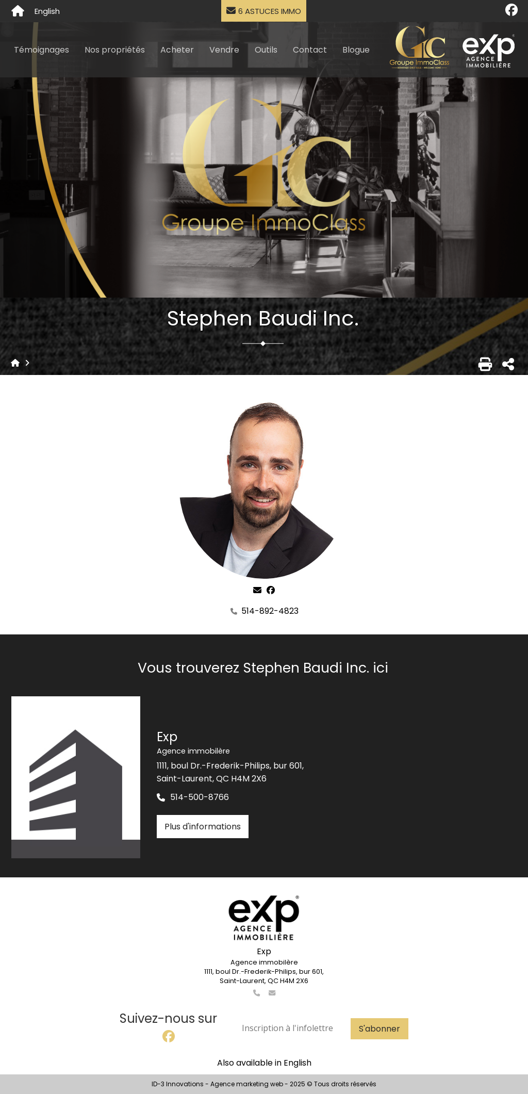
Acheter (177, 50)
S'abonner (379, 1029)
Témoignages (41, 50)
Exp (264, 951)
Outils (266, 50)
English (47, 11)
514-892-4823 (270, 611)
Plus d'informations (202, 826)
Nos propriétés (115, 50)
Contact (310, 50)
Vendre (224, 50)
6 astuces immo (263, 11)
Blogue (356, 50)
